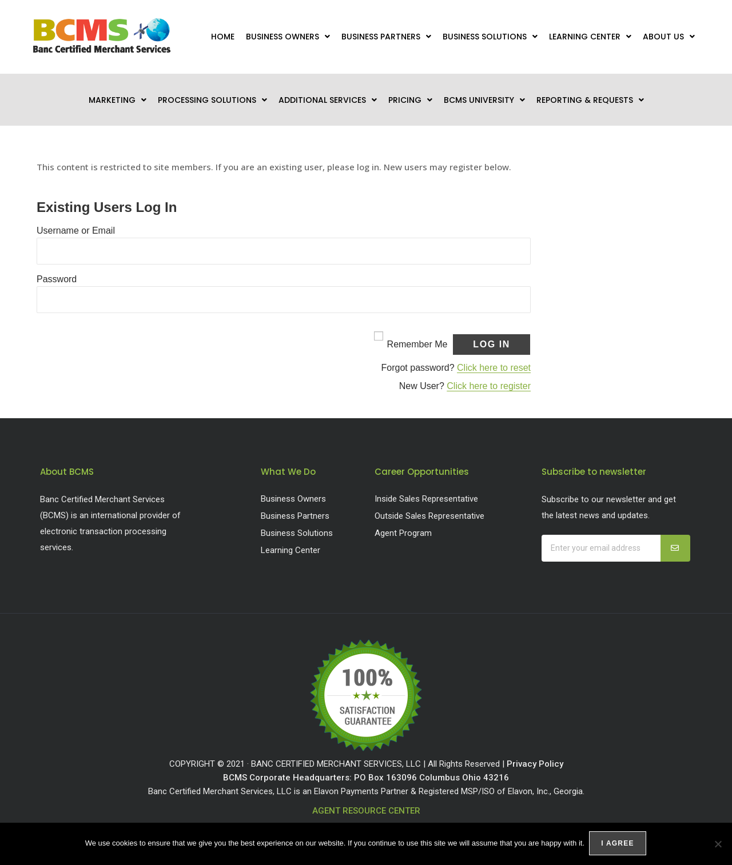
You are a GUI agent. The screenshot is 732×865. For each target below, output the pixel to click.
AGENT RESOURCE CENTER (366, 811)
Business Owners (288, 36)
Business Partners (386, 36)
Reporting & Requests (590, 100)
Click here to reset (494, 368)
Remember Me (417, 344)
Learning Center (590, 36)
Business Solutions (490, 36)
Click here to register (489, 386)
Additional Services (328, 100)
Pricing (410, 100)
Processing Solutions (212, 100)
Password (57, 279)
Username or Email (76, 230)
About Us (669, 36)
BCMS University (484, 100)
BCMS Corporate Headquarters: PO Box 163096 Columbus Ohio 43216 (366, 777)
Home (222, 36)
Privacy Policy (535, 764)
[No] (717, 844)
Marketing (117, 100)
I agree (618, 844)
